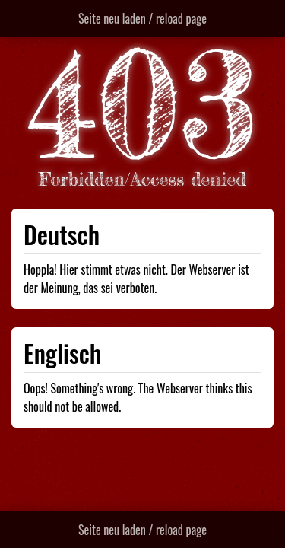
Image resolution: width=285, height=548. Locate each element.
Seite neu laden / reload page (142, 18)
